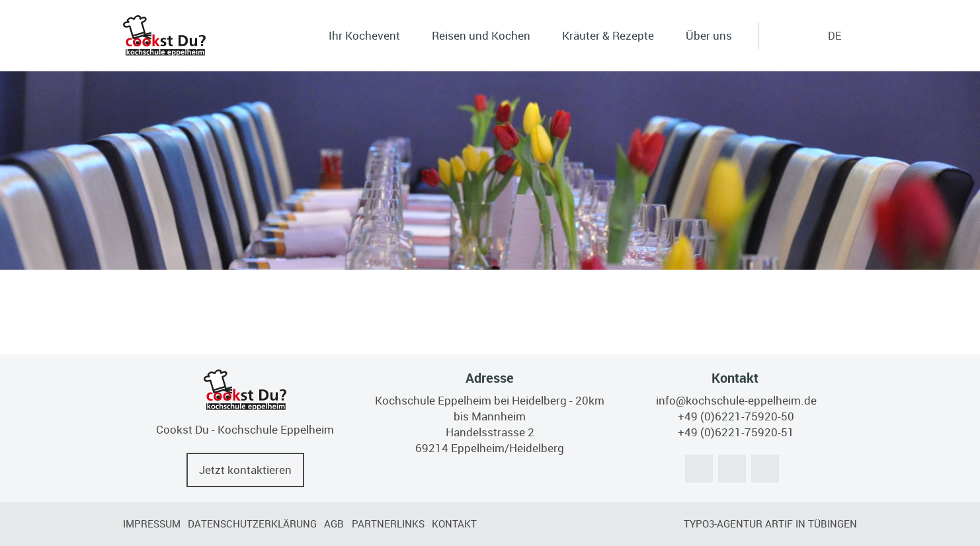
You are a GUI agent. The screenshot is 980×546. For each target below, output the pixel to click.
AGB (334, 523)
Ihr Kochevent (364, 35)
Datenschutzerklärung (252, 523)
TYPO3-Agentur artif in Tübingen (770, 523)
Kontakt (454, 523)
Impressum (152, 523)
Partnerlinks (388, 523)
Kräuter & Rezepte (608, 35)
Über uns (709, 35)
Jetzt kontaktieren (245, 469)
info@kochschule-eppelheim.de (736, 400)
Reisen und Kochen (481, 35)
